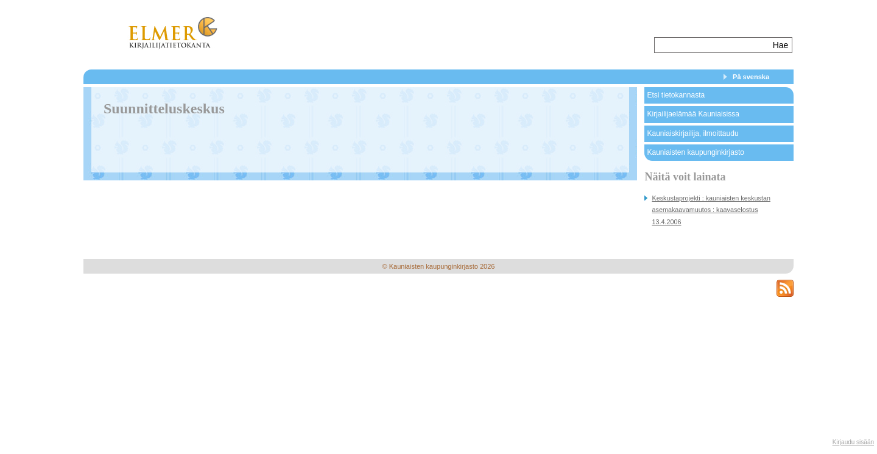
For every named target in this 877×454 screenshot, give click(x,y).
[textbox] (712, 45)
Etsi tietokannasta (676, 95)
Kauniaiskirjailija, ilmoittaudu (692, 133)
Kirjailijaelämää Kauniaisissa (693, 114)
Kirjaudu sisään (853, 442)
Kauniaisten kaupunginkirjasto (695, 152)
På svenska (751, 76)
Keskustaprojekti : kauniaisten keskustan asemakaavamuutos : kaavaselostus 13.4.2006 (711, 209)
